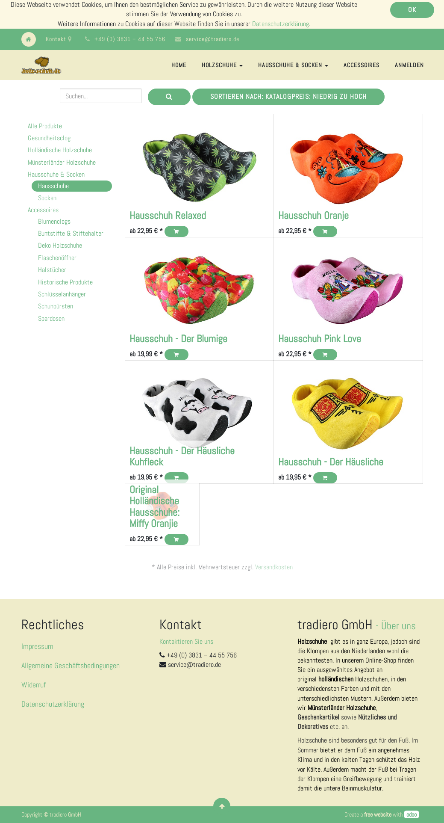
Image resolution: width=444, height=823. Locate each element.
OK (412, 9)
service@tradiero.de (212, 39)
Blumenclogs (54, 221)
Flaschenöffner (57, 257)
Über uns (398, 625)
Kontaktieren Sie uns (186, 641)
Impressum (37, 646)
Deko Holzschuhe (60, 245)
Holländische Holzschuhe (60, 149)
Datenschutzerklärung (280, 23)
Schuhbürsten (55, 306)
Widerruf (33, 685)
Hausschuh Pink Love (319, 338)
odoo (411, 814)
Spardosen (51, 318)
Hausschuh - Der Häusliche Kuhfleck (182, 456)
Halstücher (52, 269)
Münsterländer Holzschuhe (62, 162)
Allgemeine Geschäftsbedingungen (70, 665)
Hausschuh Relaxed (167, 215)
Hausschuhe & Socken (56, 174)
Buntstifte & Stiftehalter (70, 233)
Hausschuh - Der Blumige (178, 338)
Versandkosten (274, 566)
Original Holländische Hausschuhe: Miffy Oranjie (154, 506)
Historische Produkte (65, 282)
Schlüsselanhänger (62, 294)
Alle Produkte (45, 125)
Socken (47, 197)
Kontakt (59, 39)
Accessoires (43, 209)
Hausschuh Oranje (313, 215)
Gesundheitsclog (49, 137)
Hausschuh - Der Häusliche (330, 461)
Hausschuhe (53, 185)
